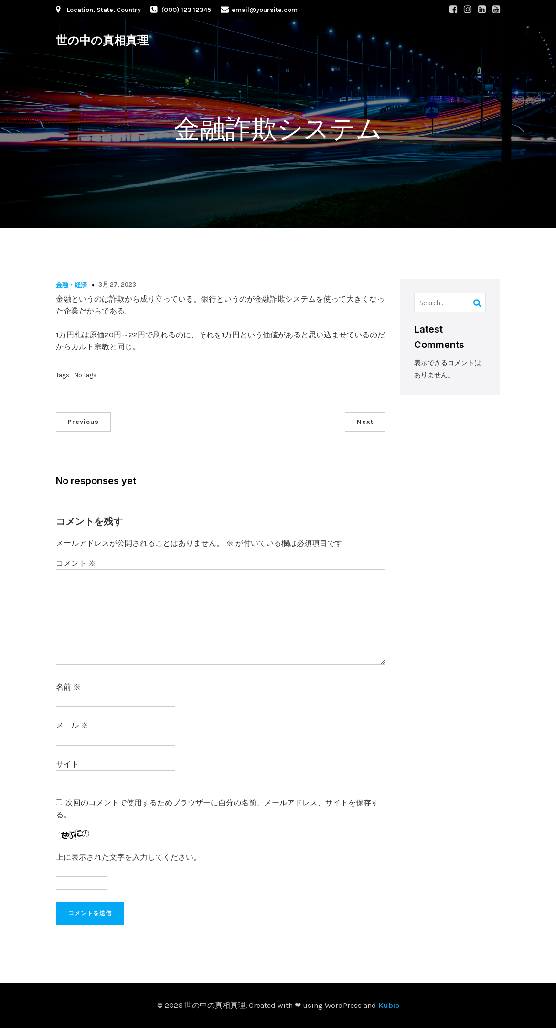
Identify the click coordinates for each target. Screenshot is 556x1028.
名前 (68, 687)
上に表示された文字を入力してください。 (128, 857)
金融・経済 (71, 285)
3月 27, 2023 (117, 284)
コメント (76, 563)
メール (72, 725)
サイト (67, 763)
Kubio (388, 1005)
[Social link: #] (453, 9)
